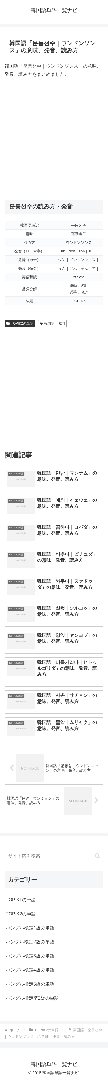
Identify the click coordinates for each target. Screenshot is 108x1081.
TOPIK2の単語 (19, 323)
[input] (54, 856)
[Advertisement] (54, 139)
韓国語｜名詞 (52, 323)
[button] (97, 855)
